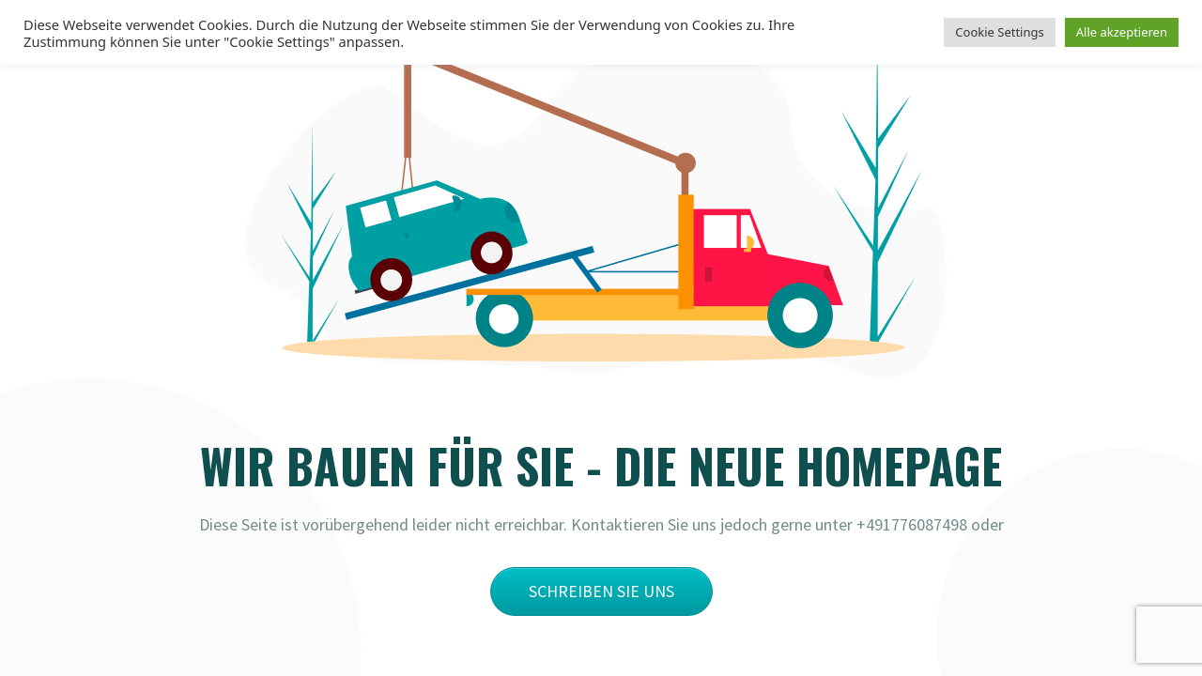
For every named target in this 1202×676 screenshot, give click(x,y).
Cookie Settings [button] (999, 31)
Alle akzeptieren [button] (1121, 31)
